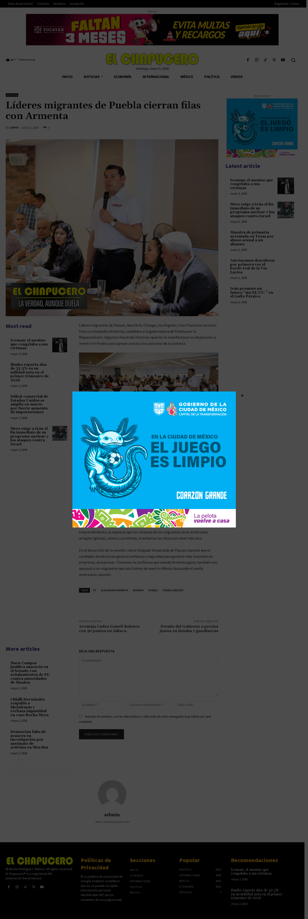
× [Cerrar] (242, 395)
